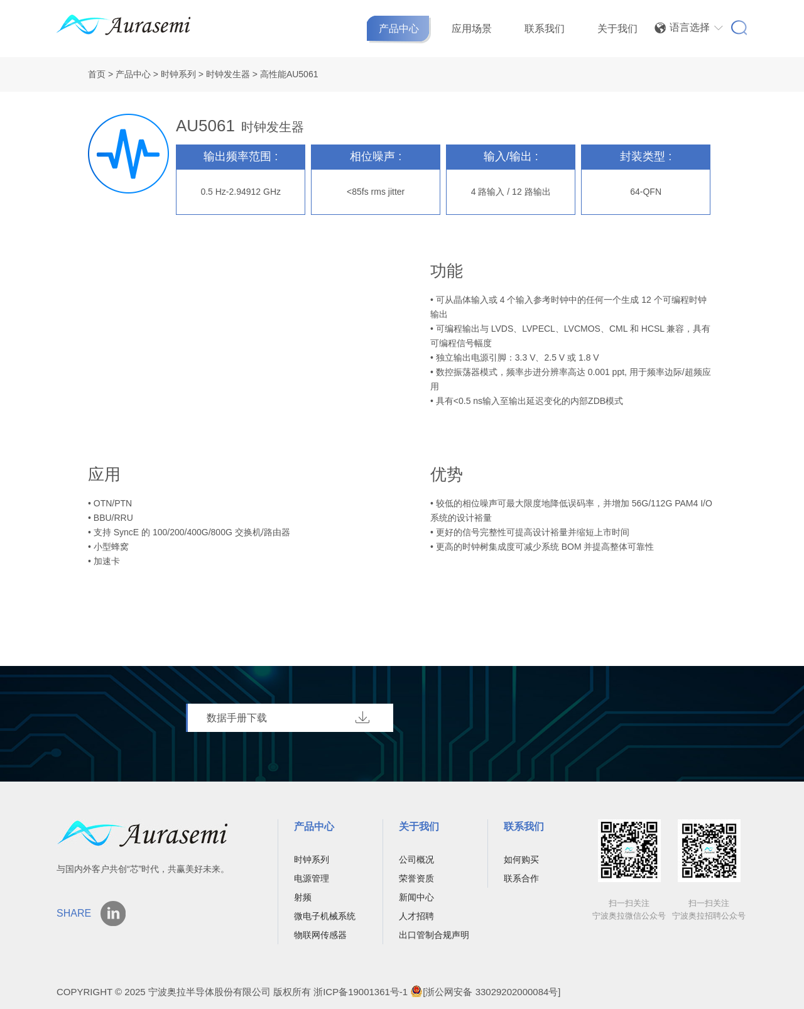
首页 (97, 74)
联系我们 (544, 28)
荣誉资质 (416, 878)
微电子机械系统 (325, 916)
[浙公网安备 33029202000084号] (485, 991)
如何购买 (521, 859)
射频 (303, 897)
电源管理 (311, 878)
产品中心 (399, 28)
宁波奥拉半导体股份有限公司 (210, 991)
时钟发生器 (228, 74)
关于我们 (617, 28)
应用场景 (472, 28)
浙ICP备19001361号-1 (360, 991)
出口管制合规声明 (434, 935)
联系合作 (521, 878)
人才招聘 (416, 916)
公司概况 (416, 859)
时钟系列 (178, 74)
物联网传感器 (320, 935)
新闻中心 (416, 897)
